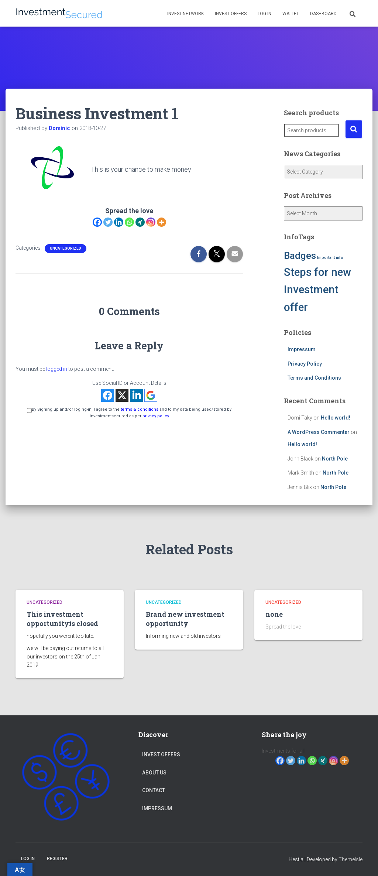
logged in (56, 369)
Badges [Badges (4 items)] (300, 255)
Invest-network (185, 13)
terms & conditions (139, 409)
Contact (153, 790)
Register (57, 858)
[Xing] (140, 222)
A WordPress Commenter (319, 432)
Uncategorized (65, 248)
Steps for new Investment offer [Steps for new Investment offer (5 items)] (317, 290)
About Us (154, 773)
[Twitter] (108, 222)
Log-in (264, 13)
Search (354, 129)
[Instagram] (150, 222)
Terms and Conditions (314, 378)
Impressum (302, 349)
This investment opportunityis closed (62, 619)
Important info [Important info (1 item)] (330, 257)
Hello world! (335, 418)
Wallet (290, 13)
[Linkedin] (118, 222)
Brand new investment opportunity (185, 619)
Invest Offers (231, 13)
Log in (28, 858)
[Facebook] (97, 222)
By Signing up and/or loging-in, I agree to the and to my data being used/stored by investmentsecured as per (129, 412)
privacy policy (155, 416)
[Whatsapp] (129, 222)
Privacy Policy (305, 364)
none (274, 614)
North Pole (335, 459)
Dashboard (323, 13)
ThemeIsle (350, 859)
